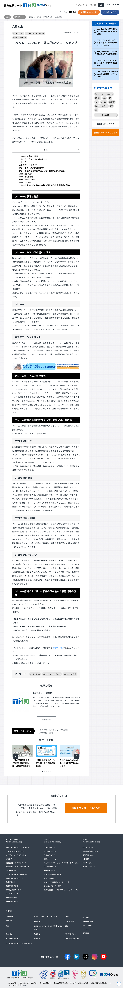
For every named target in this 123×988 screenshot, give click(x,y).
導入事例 (72, 12)
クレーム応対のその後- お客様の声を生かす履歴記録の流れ (44, 185)
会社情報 (9, 911)
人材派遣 (86, 859)
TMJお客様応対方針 (72, 938)
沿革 (7, 926)
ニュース (86, 929)
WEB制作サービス (12, 901)
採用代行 (112, 102)
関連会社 (37, 934)
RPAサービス (87, 863)
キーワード (113, 5)
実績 (66, 926)
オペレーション (18, 33)
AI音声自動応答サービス (52, 874)
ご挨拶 (67, 916)
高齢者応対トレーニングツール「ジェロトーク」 (61, 890)
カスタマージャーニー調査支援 (16, 874)
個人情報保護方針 (45, 983)
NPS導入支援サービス (13, 890)
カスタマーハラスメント (29, 165)
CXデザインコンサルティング (16, 855)
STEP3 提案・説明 (27, 179)
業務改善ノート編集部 (42, 693)
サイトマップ (13, 985)
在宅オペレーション (51, 859)
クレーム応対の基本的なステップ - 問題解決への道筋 (42, 170)
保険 (110, 98)
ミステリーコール (12, 894)
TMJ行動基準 (69, 921)
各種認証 (9, 920)
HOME (7, 17)
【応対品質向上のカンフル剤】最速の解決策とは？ (45, 763)
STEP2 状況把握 (26, 176)
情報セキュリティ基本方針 (28, 983)
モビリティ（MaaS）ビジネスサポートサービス (61, 863)
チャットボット (49, 870)
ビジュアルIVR (49, 878)
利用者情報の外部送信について (101, 983)
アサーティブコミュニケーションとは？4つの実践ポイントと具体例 (107, 42)
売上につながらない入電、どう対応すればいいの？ (69, 763)
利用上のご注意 (83, 983)
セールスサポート (50, 851)
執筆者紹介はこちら (105, 124)
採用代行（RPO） (89, 855)
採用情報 (86, 933)
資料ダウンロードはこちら (105, 132)
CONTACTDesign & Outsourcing (52, 840)
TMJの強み (9, 916)
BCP (96, 110)
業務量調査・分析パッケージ (16, 863)
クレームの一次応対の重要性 (31, 167)
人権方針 (37, 938)
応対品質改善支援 (12, 886)
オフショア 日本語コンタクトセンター (57, 882)
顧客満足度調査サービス (14, 878)
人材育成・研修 (46, 732)
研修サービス (58, 647)
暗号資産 (98, 98)
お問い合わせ (110, 12)
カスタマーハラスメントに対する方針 (19, 943)
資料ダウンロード (89, 12)
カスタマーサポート (19, 38)
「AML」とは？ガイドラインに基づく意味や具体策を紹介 (107, 63)
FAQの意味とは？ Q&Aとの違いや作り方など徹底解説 (107, 52)
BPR (111, 106)
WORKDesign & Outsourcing (91, 840)
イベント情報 (87, 925)
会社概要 (37, 921)
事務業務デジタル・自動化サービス (18, 866)
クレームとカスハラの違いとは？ (33, 159)
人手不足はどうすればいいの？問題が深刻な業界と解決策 (107, 31)
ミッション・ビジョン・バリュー (45, 916)
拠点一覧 (9, 934)
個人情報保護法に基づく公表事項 (65, 983)
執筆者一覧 (46, 719)
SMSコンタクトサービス (52, 886)
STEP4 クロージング (27, 182)
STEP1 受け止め (26, 173)
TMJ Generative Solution (15, 851)
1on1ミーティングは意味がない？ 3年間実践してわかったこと (107, 74)
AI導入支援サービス (13, 870)
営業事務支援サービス (90, 851)
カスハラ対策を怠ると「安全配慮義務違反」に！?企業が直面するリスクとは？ (22, 763)
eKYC (104, 98)
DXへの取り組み (70, 934)
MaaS (96, 102)
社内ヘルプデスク (89, 866)
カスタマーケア (49, 847)
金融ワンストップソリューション (17, 847)
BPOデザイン (10, 859)
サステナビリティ (12, 938)
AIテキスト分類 (88, 847)
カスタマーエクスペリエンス (35, 33)
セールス (104, 102)
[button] (42, 771)
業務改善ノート (13, 5)
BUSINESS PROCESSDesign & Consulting (14, 840)
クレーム (23, 162)
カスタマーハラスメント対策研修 (53, 729)
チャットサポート (50, 866)
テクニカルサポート (51, 855)
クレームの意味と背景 (28, 156)
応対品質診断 (10, 882)
